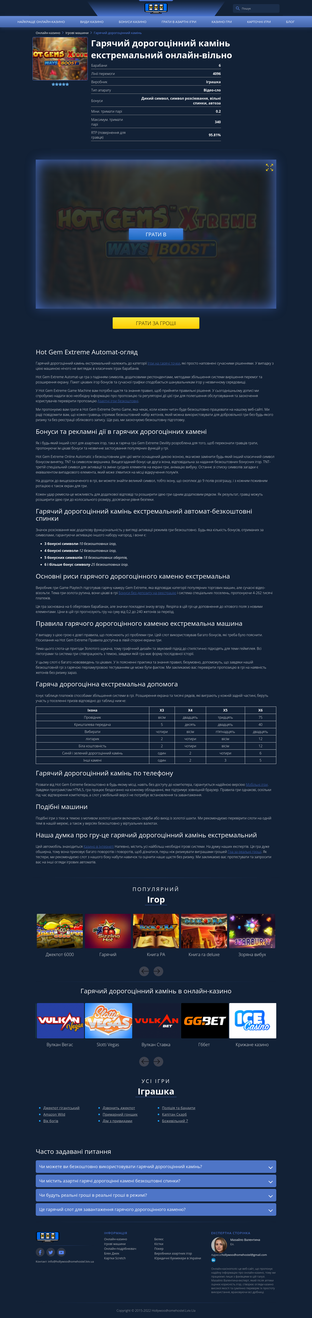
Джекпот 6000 (60, 954)
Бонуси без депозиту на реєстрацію (147, 592)
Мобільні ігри (257, 784)
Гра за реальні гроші (244, 851)
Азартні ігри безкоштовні (118, 401)
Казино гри (221, 21)
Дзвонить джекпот (119, 1108)
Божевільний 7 (175, 1121)
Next (158, 971)
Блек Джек (111, 1253)
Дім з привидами (117, 1121)
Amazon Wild (54, 1114)
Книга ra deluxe (204, 954)
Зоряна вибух (252, 954)
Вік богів (50, 1121)
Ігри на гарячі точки (164, 363)
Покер (158, 1249)
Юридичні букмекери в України (177, 1258)
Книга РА (156, 954)
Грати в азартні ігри (179, 21)
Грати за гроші (156, 323)
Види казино (92, 21)
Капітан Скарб (174, 1114)
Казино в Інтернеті (99, 846)
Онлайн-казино (115, 1239)
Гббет (204, 1044)
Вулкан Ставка (156, 1044)
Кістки (158, 1244)
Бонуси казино (132, 21)
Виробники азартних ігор (173, 1253)
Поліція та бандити (178, 1108)
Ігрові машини (115, 1244)
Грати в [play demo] (156, 234)
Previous (144, 971)
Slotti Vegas (108, 1044)
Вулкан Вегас (60, 1044)
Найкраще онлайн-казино (41, 21)
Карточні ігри (259, 21)
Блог (290, 21)
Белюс (159, 1239)
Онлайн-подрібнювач (120, 1249)
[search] (238, 8)
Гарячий (108, 954)
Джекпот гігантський (61, 1108)
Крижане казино (252, 1044)
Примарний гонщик (120, 1114)
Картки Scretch (115, 1258)
